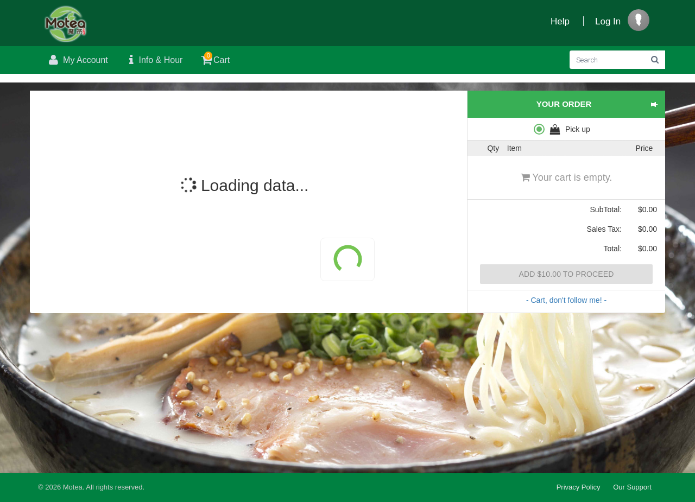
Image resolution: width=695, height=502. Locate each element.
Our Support (632, 487)
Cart (214, 58)
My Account (77, 60)
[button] (654, 104)
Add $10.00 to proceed (566, 274)
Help (560, 21)
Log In (608, 21)
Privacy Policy (579, 487)
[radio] (566, 129)
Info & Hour (153, 60)
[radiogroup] (566, 129)
